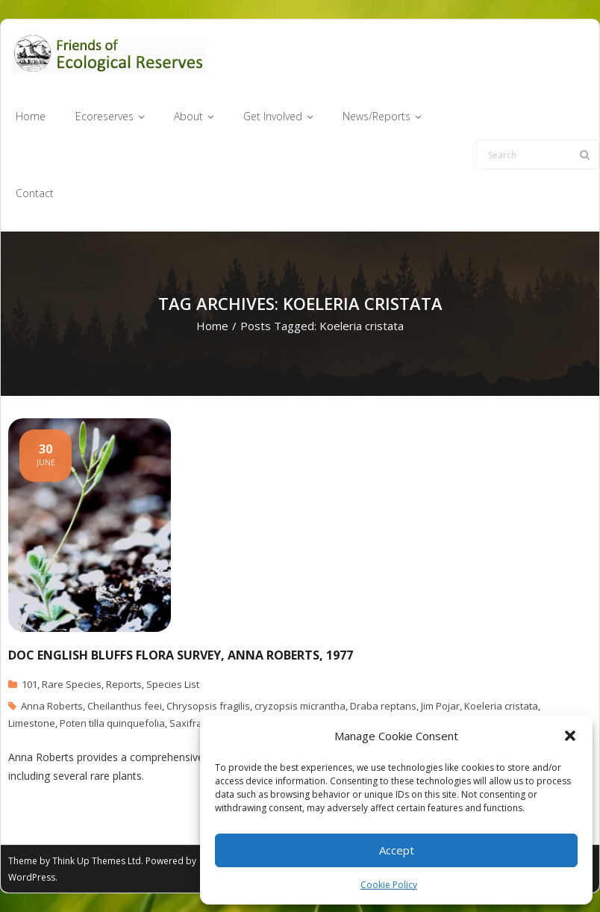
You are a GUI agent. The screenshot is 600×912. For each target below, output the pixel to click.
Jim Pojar (440, 706)
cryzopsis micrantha (300, 706)
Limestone (31, 723)
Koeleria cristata (501, 706)
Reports (124, 684)
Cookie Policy (388, 884)
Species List (172, 684)
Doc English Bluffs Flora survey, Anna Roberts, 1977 (180, 655)
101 (29, 684)
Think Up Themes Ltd (96, 860)
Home (212, 325)
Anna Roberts (52, 706)
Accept (396, 850)
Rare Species (71, 684)
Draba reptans (383, 706)
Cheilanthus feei (124, 706)
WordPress (31, 877)
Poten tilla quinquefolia (112, 723)
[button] (570, 735)
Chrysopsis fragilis (208, 706)
